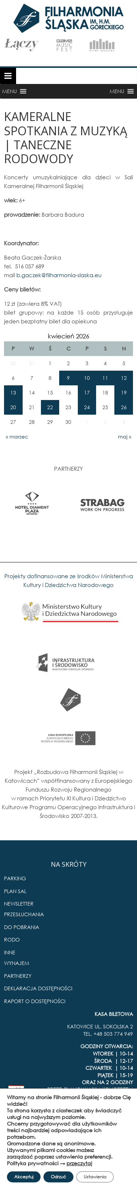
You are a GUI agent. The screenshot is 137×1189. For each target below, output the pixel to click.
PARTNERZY (17, 975)
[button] (9, 91)
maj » (124, 436)
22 (50, 407)
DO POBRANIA (21, 927)
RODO (12, 939)
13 (13, 392)
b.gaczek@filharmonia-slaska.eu (59, 275)
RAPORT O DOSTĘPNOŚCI (34, 1001)
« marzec (17, 436)
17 (87, 392)
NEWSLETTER (19, 903)
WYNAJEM (16, 962)
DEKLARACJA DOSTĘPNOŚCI (38, 988)
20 (13, 407)
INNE (9, 952)
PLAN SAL (15, 891)
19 (124, 392)
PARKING (15, 878)
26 (124, 407)
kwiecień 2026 (68, 336)
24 (87, 407)
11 (105, 377)
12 (124, 377)
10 (87, 377)
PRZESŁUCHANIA (24, 914)
